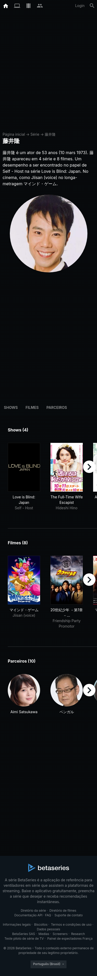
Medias (44, 934)
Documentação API (28, 915)
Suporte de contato (69, 915)
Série (35, 134)
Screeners (60, 934)
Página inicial (14, 134)
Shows (11, 407)
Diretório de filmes (62, 910)
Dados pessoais (48, 929)
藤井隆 (50, 134)
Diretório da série (33, 910)
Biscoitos (40, 924)
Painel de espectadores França (70, 938)
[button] (24, 694)
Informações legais (17, 924)
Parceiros (56, 407)
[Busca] (92, 5)
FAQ (48, 915)
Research (78, 934)
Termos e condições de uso (71, 924)
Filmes (32, 407)
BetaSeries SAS (23, 934)
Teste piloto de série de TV (24, 938)
